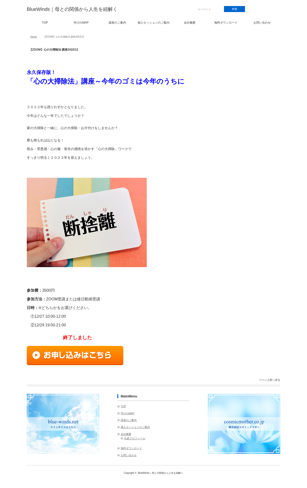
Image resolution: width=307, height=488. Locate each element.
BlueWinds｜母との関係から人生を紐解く (72, 9)
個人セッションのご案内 (153, 22)
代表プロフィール (134, 438)
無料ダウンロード (225, 22)
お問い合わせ (262, 22)
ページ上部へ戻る (269, 379)
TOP (45, 22)
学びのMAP (81, 22)
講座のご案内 (117, 22)
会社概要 (189, 22)
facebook (255, 9)
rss (272, 9)
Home (33, 36)
